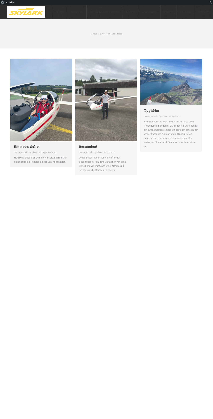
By (33, 152)
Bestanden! (88, 146)
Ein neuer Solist (26, 146)
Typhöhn (151, 110)
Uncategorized (20, 152)
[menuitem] (2, 2)
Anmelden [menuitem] (10, 2)
